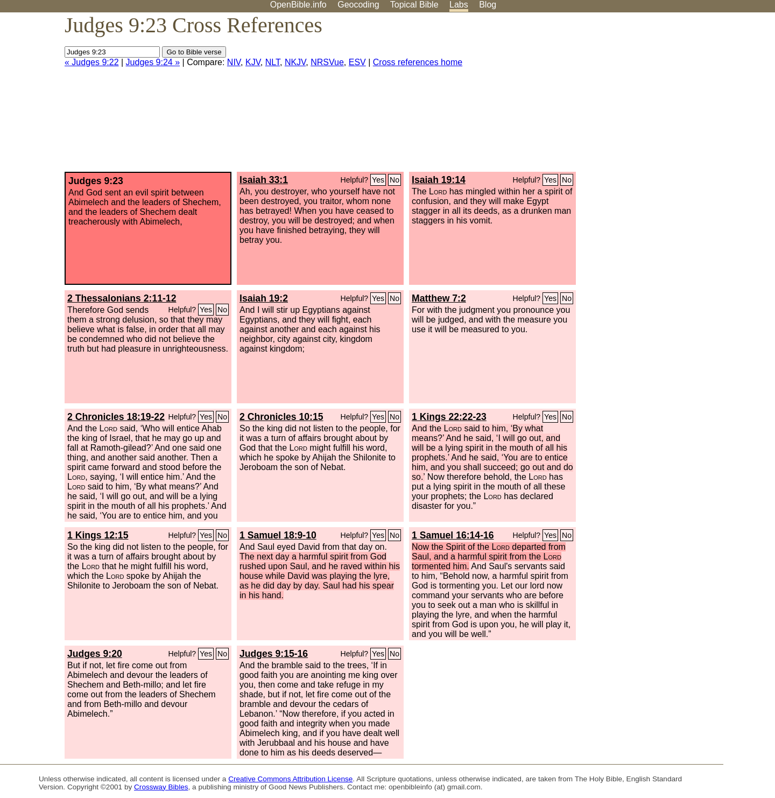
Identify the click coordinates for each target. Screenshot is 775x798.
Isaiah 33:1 (263, 179)
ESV (357, 62)
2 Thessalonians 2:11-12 (121, 298)
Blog (487, 4)
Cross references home (417, 62)
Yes (378, 180)
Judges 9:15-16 (273, 653)
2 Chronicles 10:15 (281, 416)
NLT (272, 62)
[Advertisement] (666, 96)
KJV (252, 62)
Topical (414, 4)
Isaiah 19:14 (439, 179)
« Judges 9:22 (92, 62)
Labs (458, 4)
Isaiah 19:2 (263, 298)
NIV (234, 62)
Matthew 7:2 (439, 298)
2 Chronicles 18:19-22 (116, 416)
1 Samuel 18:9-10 (277, 535)
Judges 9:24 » (153, 62)
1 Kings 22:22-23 (449, 416)
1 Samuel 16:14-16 (453, 535)
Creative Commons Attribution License (290, 779)
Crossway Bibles (161, 787)
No (394, 180)
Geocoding (358, 4)
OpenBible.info (298, 4)
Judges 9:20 (94, 653)
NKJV (295, 62)
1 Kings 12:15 (97, 535)
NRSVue (327, 62)
